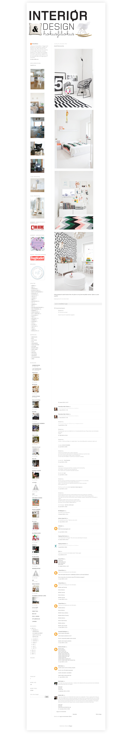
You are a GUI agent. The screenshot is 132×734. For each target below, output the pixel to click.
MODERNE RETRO (36, 568)
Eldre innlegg (98, 714)
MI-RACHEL (34, 384)
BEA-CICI (34, 613)
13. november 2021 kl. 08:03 (64, 708)
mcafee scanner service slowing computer (66, 667)
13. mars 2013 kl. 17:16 (63, 410)
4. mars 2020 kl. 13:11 (62, 599)
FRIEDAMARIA (34, 343)
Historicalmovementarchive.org (64, 707)
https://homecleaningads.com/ (64, 529)
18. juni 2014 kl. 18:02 (62, 506)
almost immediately (66, 445)
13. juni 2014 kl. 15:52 (62, 462)
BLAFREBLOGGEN (36, 533)
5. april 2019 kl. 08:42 (62, 547)
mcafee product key (62, 657)
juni (33, 644)
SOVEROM (33, 321)
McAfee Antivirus (61, 607)
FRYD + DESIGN (35, 616)
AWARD (33, 285)
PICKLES (33, 351)
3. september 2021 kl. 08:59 (64, 691)
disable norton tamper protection (64, 640)
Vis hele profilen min (34, 59)
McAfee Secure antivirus (63, 612)
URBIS (32, 358)
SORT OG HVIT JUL (37, 635)
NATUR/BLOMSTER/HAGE (37, 307)
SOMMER (33, 319)
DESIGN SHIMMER (36, 509)
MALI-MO (34, 458)
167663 (31, 690)
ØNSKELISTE (34, 330)
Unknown (60, 525)
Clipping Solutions (62, 543)
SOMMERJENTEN (36, 365)
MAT (32, 305)
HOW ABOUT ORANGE (37, 497)
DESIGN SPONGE (36, 396)
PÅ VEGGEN (34, 315)
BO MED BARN (35, 556)
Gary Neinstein (67, 460)
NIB (33, 580)
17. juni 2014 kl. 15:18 (62, 474)
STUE (32, 323)
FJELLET (33, 296)
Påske (32, 316)
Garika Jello (60, 695)
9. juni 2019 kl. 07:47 (62, 554)
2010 (33, 651)
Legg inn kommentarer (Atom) (65, 716)
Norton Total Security (62, 620)
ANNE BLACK (34, 337)
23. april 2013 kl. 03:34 (62, 435)
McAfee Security (61, 592)
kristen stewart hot (62, 518)
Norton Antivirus (61, 589)
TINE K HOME (35, 435)
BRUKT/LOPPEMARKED (36, 291)
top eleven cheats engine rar (76, 487)
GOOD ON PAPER (35, 344)
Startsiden (75, 714)
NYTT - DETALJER (35, 313)
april (34, 647)
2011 (33, 650)
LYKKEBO (34, 621)
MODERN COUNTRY (36, 470)
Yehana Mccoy (61, 570)
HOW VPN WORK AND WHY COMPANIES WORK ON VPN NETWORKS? (73, 574)
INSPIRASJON (34, 301)
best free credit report (69, 504)
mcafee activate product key (64, 654)
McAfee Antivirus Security (63, 615)
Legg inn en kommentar (61, 711)
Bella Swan (60, 665)
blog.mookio (60, 564)
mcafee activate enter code (63, 656)
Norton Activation (61, 649)
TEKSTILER (33, 326)
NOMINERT (33, 310)
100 (31, 684)
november (35, 639)
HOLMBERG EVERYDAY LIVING (39, 595)
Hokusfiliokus (35, 43)
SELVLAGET (34, 318)
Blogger (70, 725)
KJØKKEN (33, 304)
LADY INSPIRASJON (36, 369)
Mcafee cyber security (62, 625)
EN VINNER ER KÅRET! (38, 633)
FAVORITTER (34, 295)
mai (33, 646)
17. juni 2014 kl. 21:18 (62, 488)
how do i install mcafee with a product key (66, 660)
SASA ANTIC (34, 355)
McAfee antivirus (61, 623)
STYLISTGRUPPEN (35, 357)
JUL (32, 302)
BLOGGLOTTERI (35, 290)
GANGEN (33, 298)
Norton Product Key (62, 651)
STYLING (33, 324)
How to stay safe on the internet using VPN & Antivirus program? (71, 577)
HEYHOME (33, 346)
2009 (33, 653)
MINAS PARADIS (35, 583)
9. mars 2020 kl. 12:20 (62, 661)
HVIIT (33, 494)
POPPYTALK (35, 372)
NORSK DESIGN (34, 312)
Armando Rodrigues (62, 631)
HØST (32, 299)
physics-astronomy (62, 561)
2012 (33, 628)
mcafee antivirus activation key (64, 658)
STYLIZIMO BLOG (36, 618)
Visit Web (60, 688)
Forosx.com (60, 689)
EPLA (32, 338)
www (65, 473)
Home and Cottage (36, 399)
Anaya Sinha (61, 558)
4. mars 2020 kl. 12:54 (62, 578)
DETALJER (33, 293)
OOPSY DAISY (34, 349)
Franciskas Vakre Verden (63, 406)
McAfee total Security (62, 587)
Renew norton (61, 648)
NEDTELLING (35, 636)
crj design (34, 482)
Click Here (60, 686)
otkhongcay (60, 560)
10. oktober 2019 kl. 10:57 (63, 566)
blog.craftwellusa (61, 563)
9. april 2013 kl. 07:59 (62, 425)
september (35, 640)
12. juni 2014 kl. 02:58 (62, 446)
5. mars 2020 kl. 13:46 (62, 642)
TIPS (32, 327)
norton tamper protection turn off (64, 635)
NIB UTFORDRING (35, 309)
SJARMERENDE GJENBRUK (38, 423)
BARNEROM (34, 288)
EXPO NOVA (34, 340)
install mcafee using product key (64, 675)
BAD (32, 287)
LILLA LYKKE (35, 607)
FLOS (32, 341)
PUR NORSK (34, 354)
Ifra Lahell (34, 521)
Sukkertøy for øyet (36, 447)
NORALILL (34, 545)
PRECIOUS (33, 352)
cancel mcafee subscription (63, 633)
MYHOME (34, 411)
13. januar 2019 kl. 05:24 (63, 539)
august (34, 642)
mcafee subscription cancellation (65, 672)
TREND (33, 329)
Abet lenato (60, 681)
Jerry (59, 551)
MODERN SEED (34, 347)
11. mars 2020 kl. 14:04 (63, 677)
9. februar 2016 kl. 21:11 (63, 514)
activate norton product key (63, 653)
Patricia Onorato (61, 646)
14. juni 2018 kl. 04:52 (62, 532)
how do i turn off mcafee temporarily (65, 670)
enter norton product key (63, 652)
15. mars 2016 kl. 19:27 (63, 521)
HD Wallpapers (61, 510)
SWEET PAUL (35, 611)
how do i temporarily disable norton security (67, 638)
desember (35, 629)
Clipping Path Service (63, 536)
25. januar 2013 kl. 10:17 (63, 402)
